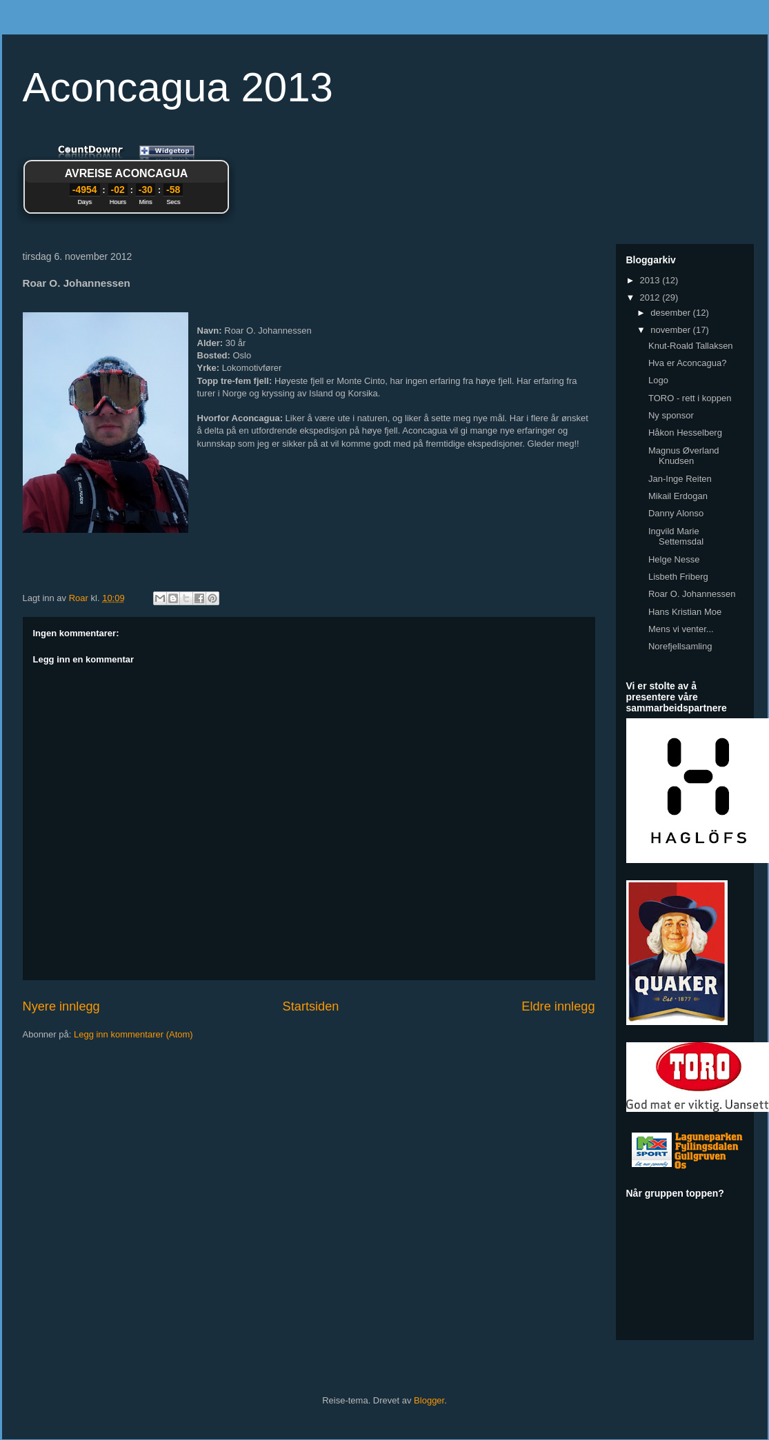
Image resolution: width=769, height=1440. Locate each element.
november (671, 330)
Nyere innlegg (61, 1006)
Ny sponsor (671, 415)
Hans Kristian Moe (684, 612)
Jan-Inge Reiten (680, 479)
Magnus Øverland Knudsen (683, 456)
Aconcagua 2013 (178, 87)
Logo (658, 380)
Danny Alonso (675, 513)
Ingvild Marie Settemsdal (675, 536)
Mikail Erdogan (678, 496)
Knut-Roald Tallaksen (690, 346)
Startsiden (311, 1006)
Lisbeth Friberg (678, 576)
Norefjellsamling (680, 646)
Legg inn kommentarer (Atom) (133, 1034)
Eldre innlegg (558, 1006)
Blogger (429, 1400)
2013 (651, 280)
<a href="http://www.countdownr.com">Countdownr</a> (126, 182)
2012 (651, 297)
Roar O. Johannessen (691, 594)
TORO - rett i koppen (689, 398)
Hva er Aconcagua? (687, 363)
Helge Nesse (673, 559)
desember (671, 312)
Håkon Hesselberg (685, 432)
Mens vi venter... (681, 629)
